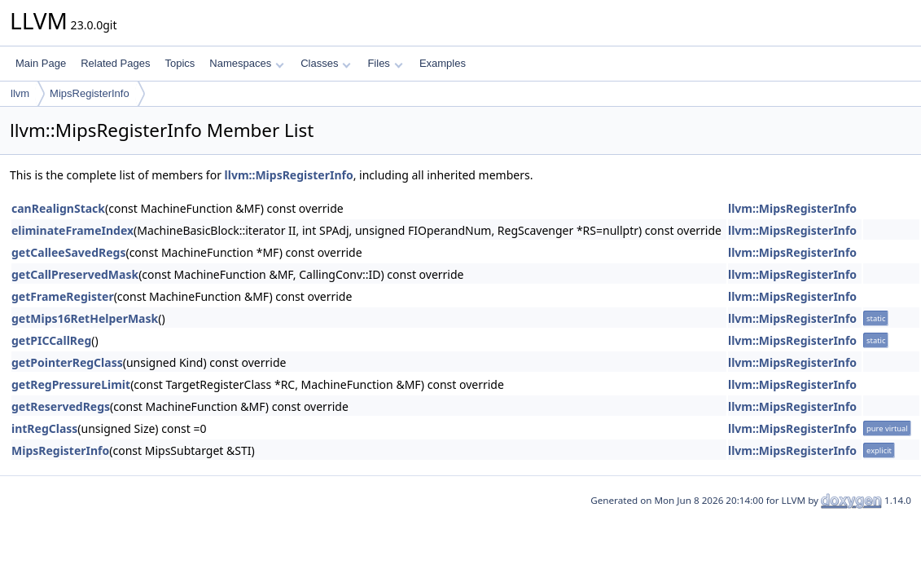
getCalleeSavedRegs (68, 252)
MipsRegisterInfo (89, 93)
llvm (20, 93)
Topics (179, 63)
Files (384, 63)
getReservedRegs (60, 406)
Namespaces (246, 63)
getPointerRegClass (67, 362)
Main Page (40, 63)
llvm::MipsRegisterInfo (289, 175)
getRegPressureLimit (70, 384)
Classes (325, 63)
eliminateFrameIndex (72, 230)
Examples (442, 63)
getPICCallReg (51, 340)
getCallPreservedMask (74, 274)
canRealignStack (58, 208)
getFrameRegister (62, 296)
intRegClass (44, 428)
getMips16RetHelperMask (84, 318)
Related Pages (115, 63)
